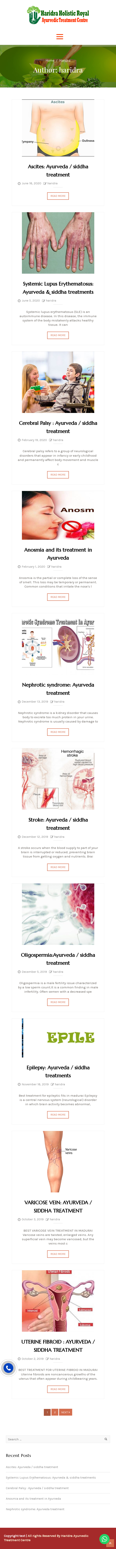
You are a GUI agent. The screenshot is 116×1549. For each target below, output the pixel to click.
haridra (52, 183)
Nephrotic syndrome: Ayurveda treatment (35, 1509)
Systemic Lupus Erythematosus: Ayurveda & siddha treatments (51, 1477)
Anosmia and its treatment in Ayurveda (33, 1498)
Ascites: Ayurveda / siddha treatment (32, 1467)
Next (65, 1412)
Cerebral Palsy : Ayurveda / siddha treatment (37, 1488)
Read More (58, 196)
